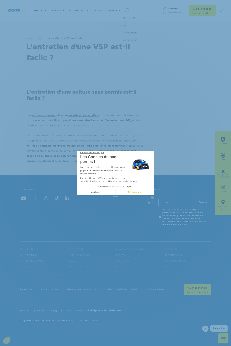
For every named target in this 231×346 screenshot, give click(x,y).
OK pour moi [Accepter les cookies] (135, 192)
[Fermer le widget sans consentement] (92, 152)
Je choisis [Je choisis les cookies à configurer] (96, 192)
